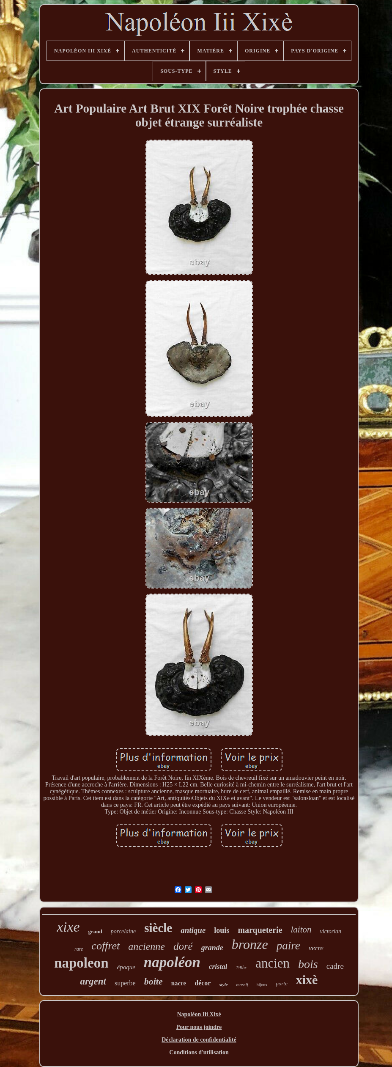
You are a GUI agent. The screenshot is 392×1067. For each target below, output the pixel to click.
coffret (105, 946)
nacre (178, 983)
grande (212, 947)
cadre (335, 966)
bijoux (262, 984)
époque (126, 967)
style (223, 984)
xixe (68, 927)
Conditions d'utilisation (198, 1052)
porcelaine (123, 931)
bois (308, 964)
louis (221, 930)
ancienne (146, 946)
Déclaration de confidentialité (199, 1040)
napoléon (172, 962)
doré (183, 946)
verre (316, 948)
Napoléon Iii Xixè (199, 1014)
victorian (331, 931)
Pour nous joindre (199, 1027)
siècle (158, 928)
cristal (218, 966)
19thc (241, 968)
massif (242, 984)
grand (95, 931)
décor (203, 983)
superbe (125, 983)
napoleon (81, 963)
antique (193, 930)
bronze (250, 944)
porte (281, 983)
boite (153, 981)
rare (78, 949)
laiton (301, 929)
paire (288, 945)
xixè (307, 980)
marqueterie (260, 930)
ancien (272, 963)
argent (93, 981)
